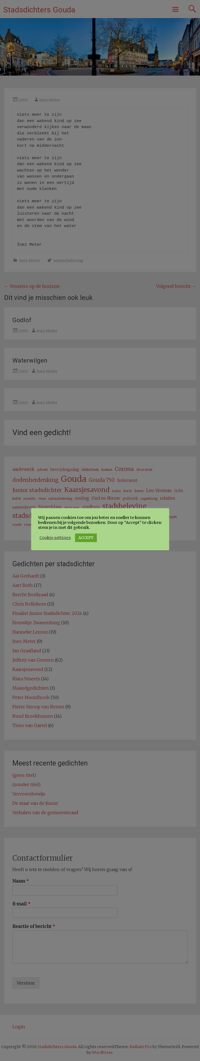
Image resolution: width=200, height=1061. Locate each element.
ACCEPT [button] (86, 537)
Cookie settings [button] (55, 537)
